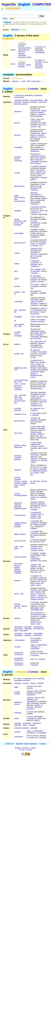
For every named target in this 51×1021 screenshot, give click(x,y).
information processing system (25, 56)
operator (39, 172)
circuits (33, 357)
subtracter (17, 713)
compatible (18, 147)
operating (38, 64)
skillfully (36, 720)
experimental (35, 110)
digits (32, 537)
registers (34, 566)
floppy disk (18, 447)
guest (16, 548)
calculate (30, 707)
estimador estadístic (21, 728)
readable (43, 293)
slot (15, 310)
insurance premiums (34, 708)
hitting (33, 373)
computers (39, 160)
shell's (33, 585)
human (33, 624)
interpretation (31, 701)
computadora (38, 627)
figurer (28, 65)
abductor (15, 81)
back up (17, 123)
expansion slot (20, 311)
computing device (24, 48)
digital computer (20, 534)
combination (38, 341)
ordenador (28, 629)
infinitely (34, 516)
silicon (42, 396)
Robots (29, 750)
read (41, 436)
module (16, 253)
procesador (23, 630)
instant (37, 583)
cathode (42, 362)
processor (17, 388)
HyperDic (9, 4)
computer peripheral (17, 506)
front (37, 209)
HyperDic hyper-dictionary (26, 744)
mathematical (42, 645)
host (21, 594)
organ (35, 469)
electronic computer (21, 52)
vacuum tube (36, 360)
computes (40, 579)
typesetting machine (40, 471)
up (15, 320)
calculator (21, 63)
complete (37, 269)
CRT (16, 370)
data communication (19, 200)
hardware (17, 456)
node (16, 546)
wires (33, 244)
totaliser (17, 569)
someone (30, 691)
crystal (33, 396)
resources (40, 597)
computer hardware (36, 257)
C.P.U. (16, 384)
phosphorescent (36, 375)
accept (35, 312)
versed (37, 698)
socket (42, 308)
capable (33, 144)
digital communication (19, 196)
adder (16, 687)
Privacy (22, 750)
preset (34, 221)
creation (42, 653)
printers (33, 596)
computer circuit (36, 248)
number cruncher (20, 557)
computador (18, 629)
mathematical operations (35, 560)
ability (40, 718)
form (32, 288)
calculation (39, 62)
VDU (20, 326)
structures (37, 163)
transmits (34, 616)
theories (35, 245)
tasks (39, 624)
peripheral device (20, 508)
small (43, 394)
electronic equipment (38, 392)
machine (39, 47)
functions (34, 404)
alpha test (17, 111)
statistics (37, 705)
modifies (43, 616)
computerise (18, 654)
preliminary (35, 305)
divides (33, 568)
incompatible (18, 233)
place (40, 125)
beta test (17, 135)
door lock (35, 212)
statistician (18, 702)
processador (37, 635)
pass (16, 271)
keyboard (17, 470)
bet (38, 570)
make (33, 119)
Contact (42, 744)
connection (43, 354)
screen (33, 377)
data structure (19, 186)
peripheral (17, 503)
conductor (34, 352)
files (40, 594)
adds (39, 686)
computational (19, 640)
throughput (18, 317)
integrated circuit (37, 405)
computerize (18, 652)
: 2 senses (26, 88)
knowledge (31, 718)
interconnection (19, 243)
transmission (35, 195)
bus (22, 354)
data (43, 184)
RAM (40, 434)
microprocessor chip (19, 402)
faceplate (17, 211)
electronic (34, 193)
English (24, 4)
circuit (34, 413)
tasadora (32, 725)
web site (17, 604)
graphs (33, 281)
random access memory (36, 433)
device (42, 211)
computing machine (22, 45)
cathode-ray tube (20, 368)
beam (39, 364)
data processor (23, 50)
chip (15, 395)
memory (34, 301)
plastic (39, 442)
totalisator (17, 573)
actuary (16, 704)
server (16, 594)
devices (37, 147)
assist (33, 620)
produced (39, 490)
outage (16, 263)
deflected (36, 372)
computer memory (17, 480)
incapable (34, 229)
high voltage (42, 368)
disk (36, 430)
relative (39, 317)
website (17, 606)
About (12, 18)
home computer (20, 541)
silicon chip (18, 399)
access (33, 594)
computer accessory (17, 409)
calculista (17, 723)
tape (39, 518)
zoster (24, 81)
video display (35, 326)
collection (30, 699)
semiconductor (36, 398)
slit (32, 450)
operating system (37, 347)
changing (34, 420)
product (43, 110)
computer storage (20, 483)
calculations (39, 51)
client (21, 546)
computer (34, 190)
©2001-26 (9, 744)
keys (36, 467)
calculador (28, 627)
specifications (35, 223)
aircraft (43, 581)
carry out (43, 400)
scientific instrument (39, 166)
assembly (34, 252)
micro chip (18, 397)
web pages (34, 608)
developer (39, 116)
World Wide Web (37, 610)
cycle (44, 269)
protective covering (39, 207)
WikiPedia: (18, 30)
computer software (37, 113)
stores (43, 426)
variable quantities (39, 525)
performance (35, 622)
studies (36, 158)
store (16, 485)
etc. (40, 245)
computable (35, 161)
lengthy (39, 693)
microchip (22, 395)
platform (17, 344)
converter (34, 418)
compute (17, 647)
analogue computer (17, 525)
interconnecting (40, 242)
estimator (21, 67)
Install (5, 18)
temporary (35, 261)
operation (34, 264)
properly (41, 321)
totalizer (17, 567)
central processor (19, 385)
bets (39, 566)
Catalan (33, 748)
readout (17, 292)
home (43, 542)
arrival (38, 585)
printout (17, 286)
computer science (17, 158)
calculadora (18, 627)
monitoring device (20, 495)
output (36, 284)
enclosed (34, 446)
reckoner (21, 65)
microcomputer (37, 310)
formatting (17, 221)
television (41, 495)
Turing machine (19, 515)
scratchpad (18, 301)
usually (33, 278)
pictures (41, 281)
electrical (36, 350)
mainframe (18, 389)
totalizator (17, 571)
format (16, 219)
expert (39, 60)
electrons (34, 366)
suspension (35, 263)
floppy (23, 445)
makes (44, 352)
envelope (34, 448)
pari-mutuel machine (18, 564)
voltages (34, 528)
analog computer (20, 523)
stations (38, 592)
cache (34, 426)
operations (36, 271)
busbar (16, 354)
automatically (40, 52)
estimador (17, 725)
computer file (35, 121)
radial (45, 448)
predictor (17, 580)
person (30, 686)
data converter (19, 421)
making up (34, 460)
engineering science (38, 156)
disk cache (18, 433)
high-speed (35, 300)
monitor (38, 174)
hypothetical (36, 512)
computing (18, 161)
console (17, 173)
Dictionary (7, 22)
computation (35, 640)
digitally (44, 198)
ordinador (27, 635)
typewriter (43, 469)
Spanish (25, 748)
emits (32, 364)
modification (35, 151)
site (19, 608)
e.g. (32, 526)
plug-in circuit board (38, 313)
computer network (37, 550)
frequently (41, 428)
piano (45, 467)
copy (39, 126)
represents (34, 523)
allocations (34, 188)
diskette (17, 445)
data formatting (18, 224)
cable (43, 506)
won (39, 572)
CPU (20, 382)
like (32, 474)
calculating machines (39, 67)
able (36, 691)
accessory (36, 408)
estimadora (37, 723)
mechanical (35, 455)
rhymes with (36, 81)
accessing (40, 438)
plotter (16, 279)
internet (38, 604)
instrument (37, 276)
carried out (42, 114)
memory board (19, 486)
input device (40, 170)
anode (33, 370)
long (39, 516)
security (33, 126)
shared (33, 597)
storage (43, 123)
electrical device (36, 614)
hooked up (34, 548)
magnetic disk (36, 444)
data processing (36, 388)
